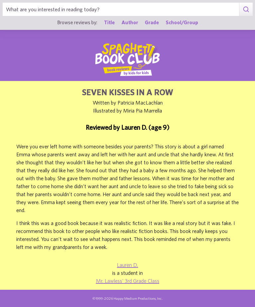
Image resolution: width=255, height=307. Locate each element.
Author (130, 22)
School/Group (182, 22)
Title (109, 22)
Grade (152, 22)
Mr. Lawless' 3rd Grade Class (127, 281)
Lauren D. (127, 265)
